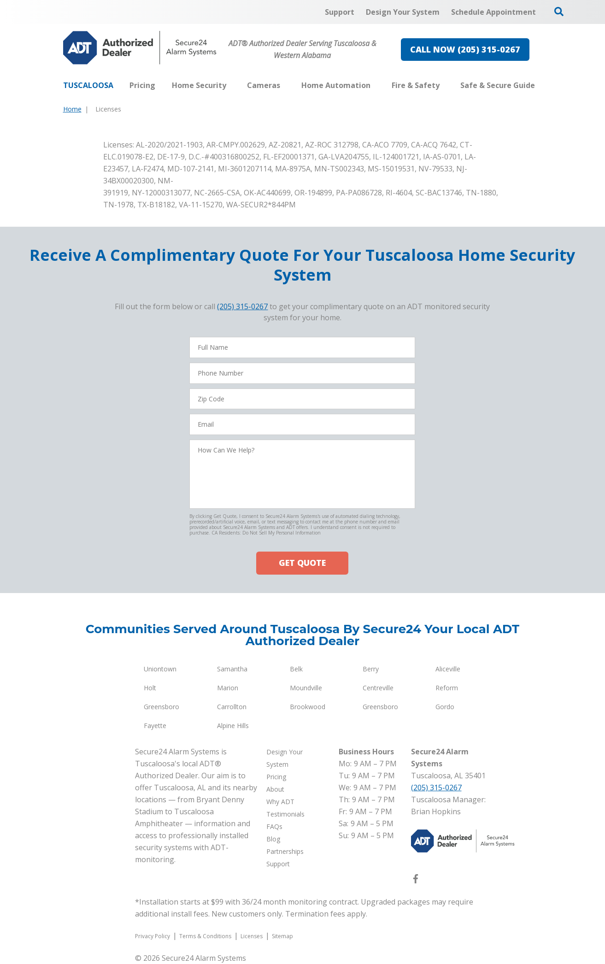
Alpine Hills (233, 725)
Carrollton (232, 706)
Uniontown (160, 668)
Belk (296, 668)
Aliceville (447, 668)
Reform (446, 687)
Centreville (378, 687)
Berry (371, 668)
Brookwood (307, 706)
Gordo (444, 706)
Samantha (232, 668)
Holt (150, 687)
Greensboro (161, 706)
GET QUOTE (302, 562)
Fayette (155, 725)
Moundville (306, 687)
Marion (227, 687)
